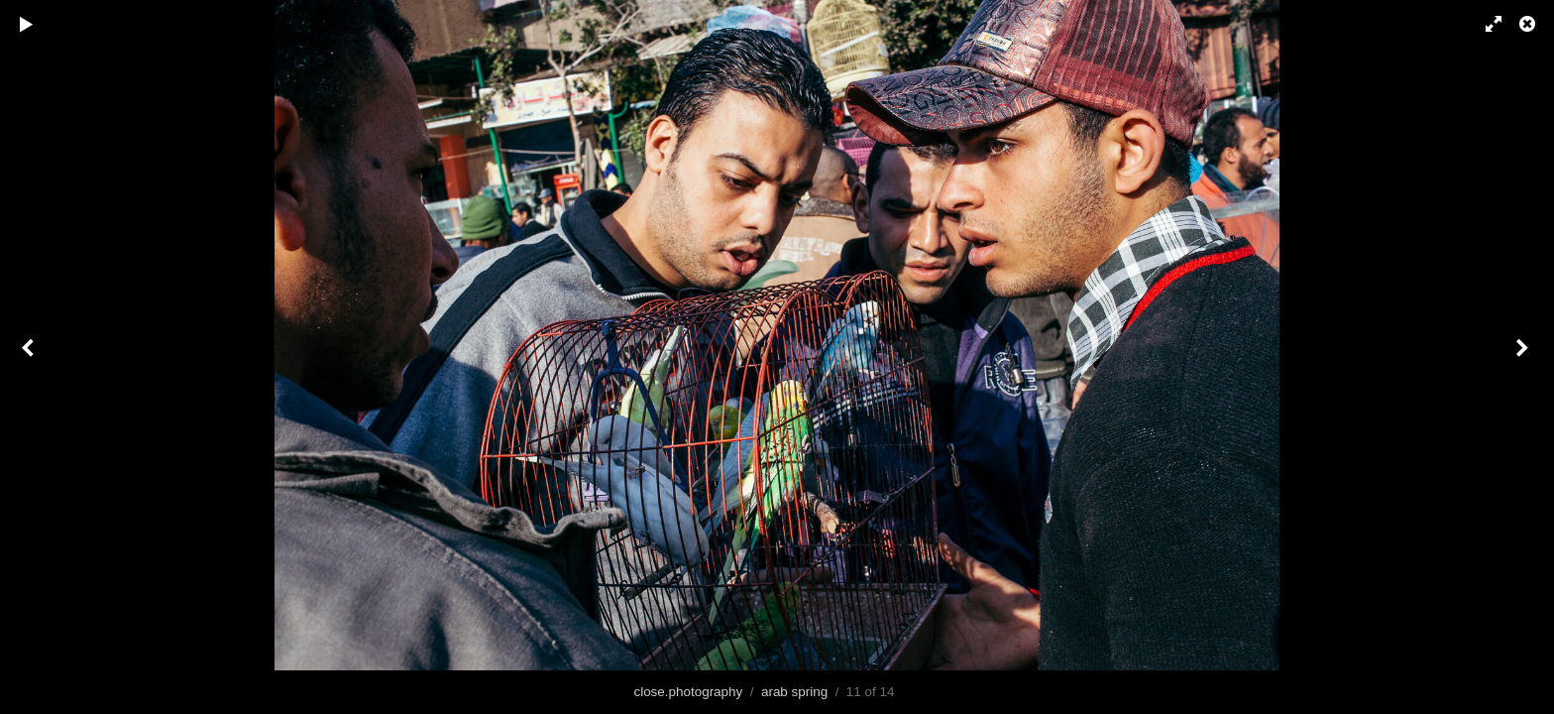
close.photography (687, 691)
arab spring (794, 691)
